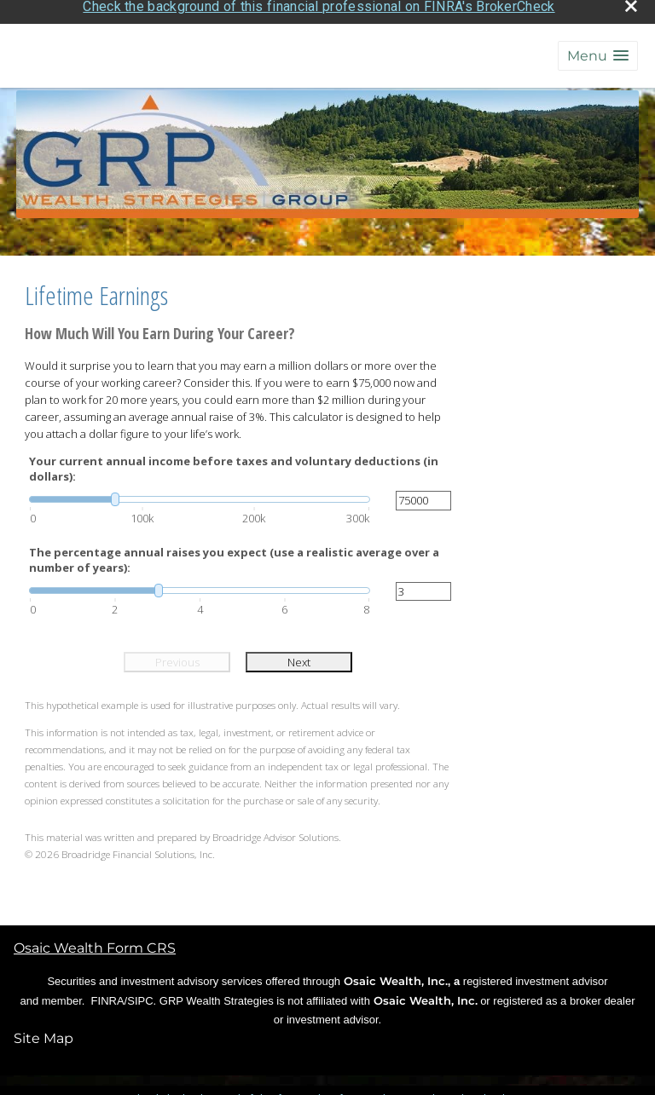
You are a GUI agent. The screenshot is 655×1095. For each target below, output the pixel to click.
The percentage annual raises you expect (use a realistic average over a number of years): (234, 554)
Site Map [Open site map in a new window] (43, 1033)
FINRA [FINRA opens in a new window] (108, 995)
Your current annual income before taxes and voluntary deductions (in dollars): (233, 463)
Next (298, 657)
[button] (598, 51)
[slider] (199, 495)
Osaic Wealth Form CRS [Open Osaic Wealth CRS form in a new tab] (95, 943)
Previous (177, 657)
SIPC (140, 995)
